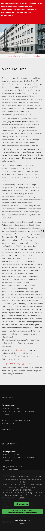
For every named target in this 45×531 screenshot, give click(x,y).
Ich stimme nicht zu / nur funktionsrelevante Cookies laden (22, 512)
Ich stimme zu (22, 504)
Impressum (22, 523)
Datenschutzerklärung (22, 492)
